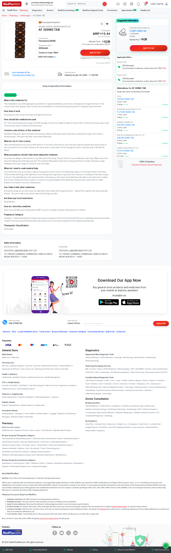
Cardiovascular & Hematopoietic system (47, 439)
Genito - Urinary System (39, 445)
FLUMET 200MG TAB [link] (138, 31)
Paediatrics (117, 406)
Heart (107, 381)
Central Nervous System (10, 442)
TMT (132, 369)
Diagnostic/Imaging (39, 466)
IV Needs (49, 463)
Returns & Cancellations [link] (126, 550)
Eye (27, 448)
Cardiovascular (18, 463)
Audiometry (105, 372)
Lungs (118, 381)
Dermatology (131, 409)
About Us (6, 332)
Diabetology (149, 406)
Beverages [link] (6, 417)
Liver (112, 381)
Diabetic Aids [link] (40, 405)
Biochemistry (139, 357)
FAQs (14, 332)
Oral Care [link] (29, 366)
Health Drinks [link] (7, 377)
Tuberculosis (155, 384)
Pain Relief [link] (13, 386)
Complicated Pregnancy (94, 416)
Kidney (131, 381)
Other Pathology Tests (94, 387)
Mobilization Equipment (63, 463)
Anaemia (160, 381)
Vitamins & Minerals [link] (26, 397)
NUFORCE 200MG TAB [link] (126, 125)
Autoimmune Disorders (134, 390)
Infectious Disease (104, 390)
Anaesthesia (6, 463)
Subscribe (161, 323)
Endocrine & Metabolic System (60, 445)
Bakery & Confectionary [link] (66, 414)
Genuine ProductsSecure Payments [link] (147, 165)
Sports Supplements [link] (9, 397)
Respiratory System (71, 439)
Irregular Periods (91, 427)
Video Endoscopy (137, 372)
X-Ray (99, 369)
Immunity (108, 384)
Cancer (115, 384)
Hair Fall (112, 427)
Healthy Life (145, 10)
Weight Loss (122, 424)
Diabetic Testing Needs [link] (10, 405)
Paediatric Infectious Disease (144, 413)
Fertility (124, 381)
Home (4, 16)
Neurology (121, 409)
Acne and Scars (138, 427)
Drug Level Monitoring (157, 387)
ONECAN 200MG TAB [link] (125, 138)
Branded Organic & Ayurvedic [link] (22, 417)
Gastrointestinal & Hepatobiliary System (16, 439)
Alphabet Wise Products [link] (62, 430)
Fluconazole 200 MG (47, 41)
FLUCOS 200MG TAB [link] (125, 151)
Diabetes (94, 384)
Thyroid (145, 381)
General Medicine (92, 406)
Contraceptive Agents (58, 442)
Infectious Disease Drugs (11, 445)
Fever (87, 384)
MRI (87, 369)
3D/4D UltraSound (109, 369)
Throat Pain (103, 427)
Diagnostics (37, 10)
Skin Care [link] (5, 366)
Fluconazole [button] (10, 95)
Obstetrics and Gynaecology (132, 406)
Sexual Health (90, 431)
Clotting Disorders (141, 387)
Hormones (45, 442)
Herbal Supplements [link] (42, 397)
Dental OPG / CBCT (92, 372)
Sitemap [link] (70, 550)
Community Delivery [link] (40, 550)
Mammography (123, 369)
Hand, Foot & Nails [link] (61, 369)
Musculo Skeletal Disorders (113, 387)
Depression (111, 424)
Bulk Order (110, 332)
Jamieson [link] (55, 397)
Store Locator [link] (35, 430)
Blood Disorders (118, 390)
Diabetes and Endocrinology (96, 409)
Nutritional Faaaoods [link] (35, 377)
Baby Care (15, 357)
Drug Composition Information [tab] (57, 86)
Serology (118, 357)
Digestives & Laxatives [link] (67, 386)
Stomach (148, 390)
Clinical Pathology (92, 357)
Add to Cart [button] (95, 52)
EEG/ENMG (140, 369)
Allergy (138, 381)
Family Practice (105, 406)
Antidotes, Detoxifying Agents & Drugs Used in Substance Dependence (28, 455)
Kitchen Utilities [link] (42, 414)
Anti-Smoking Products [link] (26, 389)
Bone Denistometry (160, 369)
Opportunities (128, 10)
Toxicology (129, 387)
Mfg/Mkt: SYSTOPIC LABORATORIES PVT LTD (55, 26)
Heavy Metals (90, 390)
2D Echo (148, 369)
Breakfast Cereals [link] (19, 377)
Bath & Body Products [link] (50, 366)
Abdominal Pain (151, 427)
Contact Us (120, 332)
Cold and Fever (100, 424)
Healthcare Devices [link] (9, 389)
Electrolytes (107, 394)
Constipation (133, 424)
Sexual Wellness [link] (66, 366)
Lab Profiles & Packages (94, 381)
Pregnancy (141, 384)
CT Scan (93, 369)
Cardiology (112, 409)
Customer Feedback (77, 332)
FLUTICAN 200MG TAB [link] (126, 112)
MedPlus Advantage (68, 10)
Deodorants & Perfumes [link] (11, 369)
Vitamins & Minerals (9, 448)
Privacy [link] (95, 550)
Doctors (50, 10)
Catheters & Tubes (37, 463)
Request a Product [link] (22, 430)
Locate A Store (28, 332)
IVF (158, 413)
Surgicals (5, 466)
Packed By (63, 247)
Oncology (25, 445)
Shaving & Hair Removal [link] (44, 369)
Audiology (108, 416)
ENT (139, 409)
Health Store (9, 10)
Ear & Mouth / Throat (37, 448)
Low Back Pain (155, 424)
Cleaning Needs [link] (8, 414)
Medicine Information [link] (11, 427)
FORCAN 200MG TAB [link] (125, 99)
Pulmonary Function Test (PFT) (157, 372)
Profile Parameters (106, 357)
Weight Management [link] (52, 377)
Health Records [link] (7, 430)
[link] (11, 4)
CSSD (27, 463)
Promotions (112, 10)
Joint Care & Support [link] (36, 386)
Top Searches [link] (47, 430)
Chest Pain (89, 424)
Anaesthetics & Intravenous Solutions (15, 452)
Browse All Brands (60, 332)
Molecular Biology (92, 361)
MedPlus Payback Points (93, 10)
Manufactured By (11, 247)
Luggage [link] (53, 414)
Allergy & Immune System (40, 452)
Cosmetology (90, 413)
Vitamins (152, 381)
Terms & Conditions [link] (162, 550)
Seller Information (47, 57)
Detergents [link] (19, 414)
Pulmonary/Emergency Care (20, 466)
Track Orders (45, 332)
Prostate (132, 384)
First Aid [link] (5, 386)
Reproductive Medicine (105, 413)
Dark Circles (143, 424)
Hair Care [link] (37, 366)
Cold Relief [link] (23, 386)
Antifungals (25, 16)
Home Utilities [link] (30, 414)
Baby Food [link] (6, 357)
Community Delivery (96, 332)
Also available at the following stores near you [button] (23, 73)
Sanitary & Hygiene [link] (17, 366)
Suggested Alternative (127, 20)
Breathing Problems (124, 427)
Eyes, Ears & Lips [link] (27, 369)
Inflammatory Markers (93, 394)
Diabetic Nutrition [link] (27, 405)
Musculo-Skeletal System (30, 442)
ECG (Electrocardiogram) (120, 372)
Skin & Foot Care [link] (52, 386)
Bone (101, 384)
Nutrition (21, 448)
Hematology (150, 357)
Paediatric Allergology (124, 413)
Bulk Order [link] (9, 550)
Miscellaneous (61, 455)
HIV (147, 384)
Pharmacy (24, 10)
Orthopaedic (78, 463)
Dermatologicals (53, 448)
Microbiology (128, 357)
